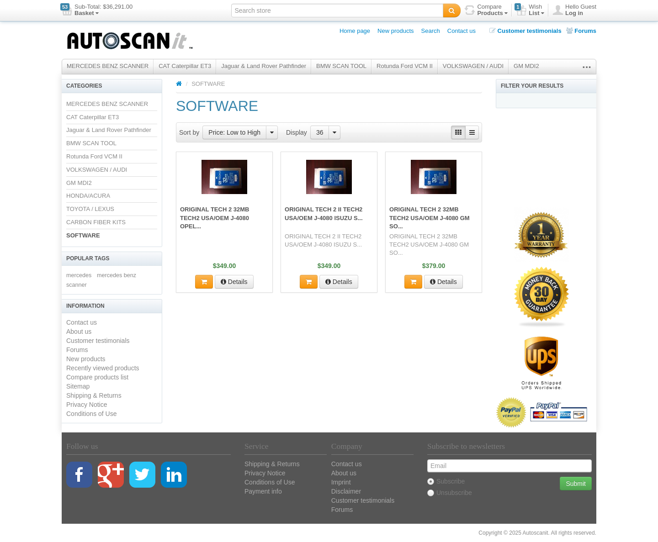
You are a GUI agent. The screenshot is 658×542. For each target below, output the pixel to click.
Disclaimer (346, 491)
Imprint (341, 482)
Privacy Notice (86, 404)
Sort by (189, 132)
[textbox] (337, 10)
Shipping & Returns (94, 395)
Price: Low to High (234, 132)
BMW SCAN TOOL (341, 66)
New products (395, 30)
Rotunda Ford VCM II (405, 66)
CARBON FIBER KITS (96, 222)
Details (234, 281)
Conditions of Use (91, 413)
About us (78, 331)
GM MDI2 (526, 66)
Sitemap (78, 386)
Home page (355, 30)
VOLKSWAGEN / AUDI (473, 66)
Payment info (263, 491)
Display (296, 132)
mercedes (78, 275)
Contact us (461, 30)
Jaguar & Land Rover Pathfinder (263, 66)
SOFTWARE (83, 235)
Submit (576, 483)
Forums (581, 30)
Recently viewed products (102, 368)
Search (430, 30)
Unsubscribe (449, 492)
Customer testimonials (525, 30)
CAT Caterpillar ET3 (185, 66)
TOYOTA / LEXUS (90, 208)
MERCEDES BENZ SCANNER (108, 66)
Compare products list (97, 377)
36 (320, 132)
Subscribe (446, 481)
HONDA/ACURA (88, 195)
